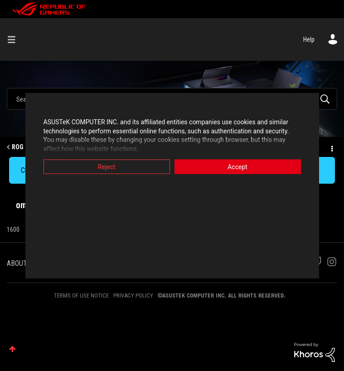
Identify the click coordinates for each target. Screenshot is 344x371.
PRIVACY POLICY (133, 295)
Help (309, 39)
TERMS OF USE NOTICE (81, 295)
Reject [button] (107, 167)
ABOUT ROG (24, 263)
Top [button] (12, 349)
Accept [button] (237, 167)
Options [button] (331, 147)
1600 (13, 229)
